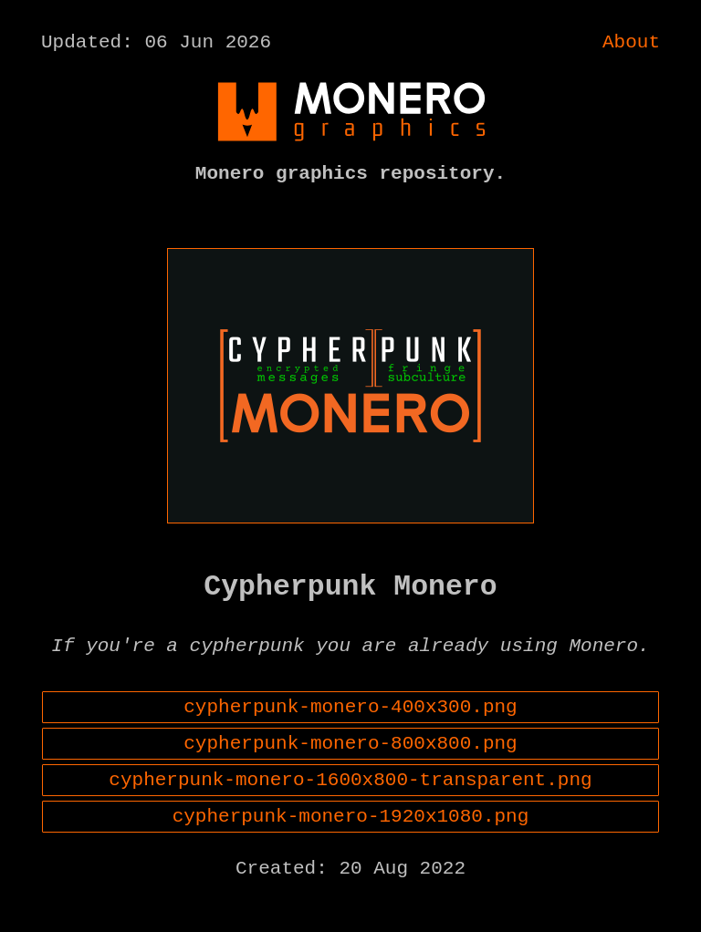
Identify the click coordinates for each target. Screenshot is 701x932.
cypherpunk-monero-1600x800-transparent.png (350, 817)
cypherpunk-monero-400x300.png (350, 735)
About (631, 44)
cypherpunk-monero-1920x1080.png (351, 858)
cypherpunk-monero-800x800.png (350, 776)
